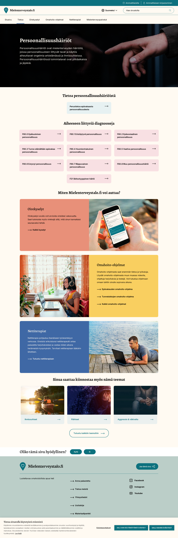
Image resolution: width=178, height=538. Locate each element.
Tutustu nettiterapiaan (41, 359)
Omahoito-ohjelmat (54, 19)
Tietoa (20, 19)
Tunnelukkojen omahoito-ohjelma (115, 297)
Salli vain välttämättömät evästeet (131, 528)
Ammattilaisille (131, 3)
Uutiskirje (77, 505)
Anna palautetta (80, 481)
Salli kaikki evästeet (162, 528)
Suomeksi (109, 11)
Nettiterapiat (75, 19)
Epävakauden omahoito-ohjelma (115, 289)
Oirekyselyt (34, 19)
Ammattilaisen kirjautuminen (157, 3)
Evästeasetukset (104, 528)
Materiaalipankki (80, 514)
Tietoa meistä (79, 489)
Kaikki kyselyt (37, 230)
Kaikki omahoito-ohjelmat (111, 304)
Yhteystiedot (78, 497)
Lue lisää (18, 533)
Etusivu (8, 19)
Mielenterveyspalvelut (97, 19)
